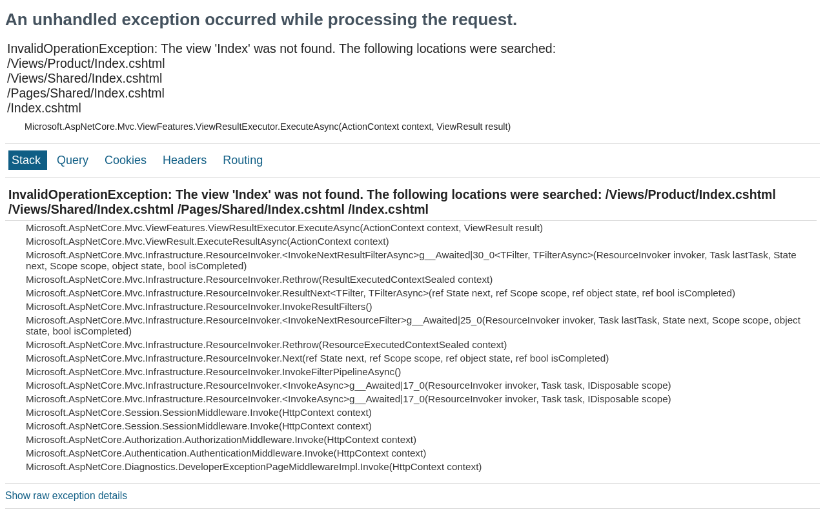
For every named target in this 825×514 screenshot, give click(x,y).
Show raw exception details (66, 495)
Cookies (127, 160)
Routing (243, 160)
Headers (186, 160)
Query (74, 160)
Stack (28, 160)
